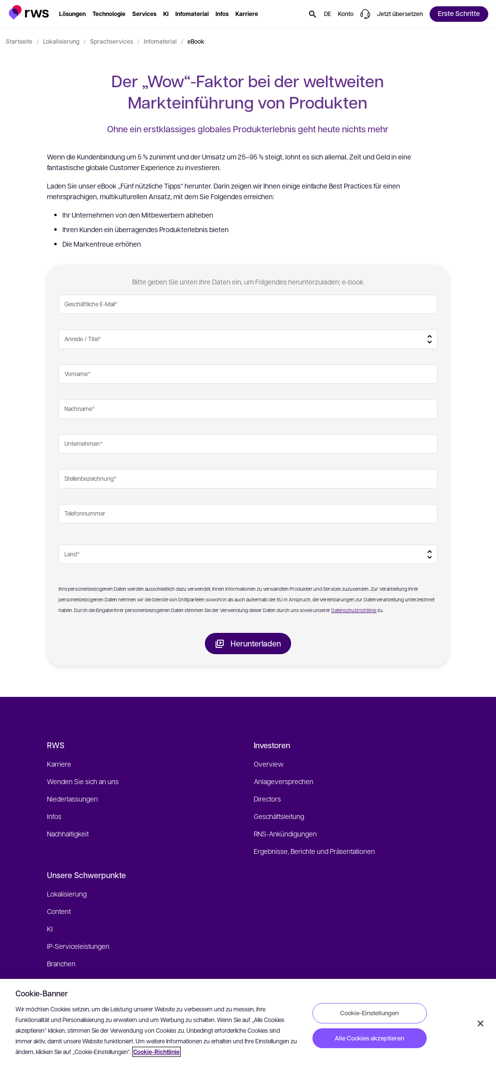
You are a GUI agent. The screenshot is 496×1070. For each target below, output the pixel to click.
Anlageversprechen (283, 781)
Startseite (19, 41)
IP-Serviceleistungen (78, 946)
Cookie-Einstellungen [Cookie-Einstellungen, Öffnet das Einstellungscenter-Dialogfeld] (369, 1012)
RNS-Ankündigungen (285, 833)
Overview (268, 763)
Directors (267, 798)
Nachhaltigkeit (68, 833)
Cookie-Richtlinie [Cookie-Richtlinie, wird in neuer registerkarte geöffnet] (156, 1052)
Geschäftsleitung (279, 816)
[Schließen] (480, 1023)
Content (59, 911)
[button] (29, 12)
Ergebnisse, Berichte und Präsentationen (314, 851)
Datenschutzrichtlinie (353, 610)
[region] (248, 1024)
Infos (54, 816)
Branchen (61, 963)
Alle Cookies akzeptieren (369, 1038)
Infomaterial (160, 41)
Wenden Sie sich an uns (83, 781)
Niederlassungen (72, 798)
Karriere (59, 763)
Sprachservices (111, 41)
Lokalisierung (61, 41)
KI (50, 928)
